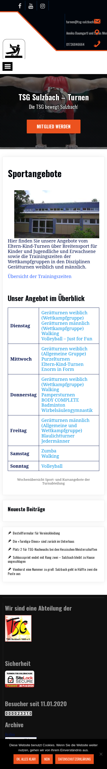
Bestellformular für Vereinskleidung (36, 533)
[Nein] (100, 753)
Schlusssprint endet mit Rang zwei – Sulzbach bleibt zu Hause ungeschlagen (51, 559)
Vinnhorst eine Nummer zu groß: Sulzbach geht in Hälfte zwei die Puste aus (52, 571)
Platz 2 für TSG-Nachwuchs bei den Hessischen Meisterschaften (55, 549)
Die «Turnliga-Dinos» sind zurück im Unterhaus (43, 541)
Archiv (10, 734)
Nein (47, 758)
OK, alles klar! (26, 758)
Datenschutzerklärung (74, 758)
